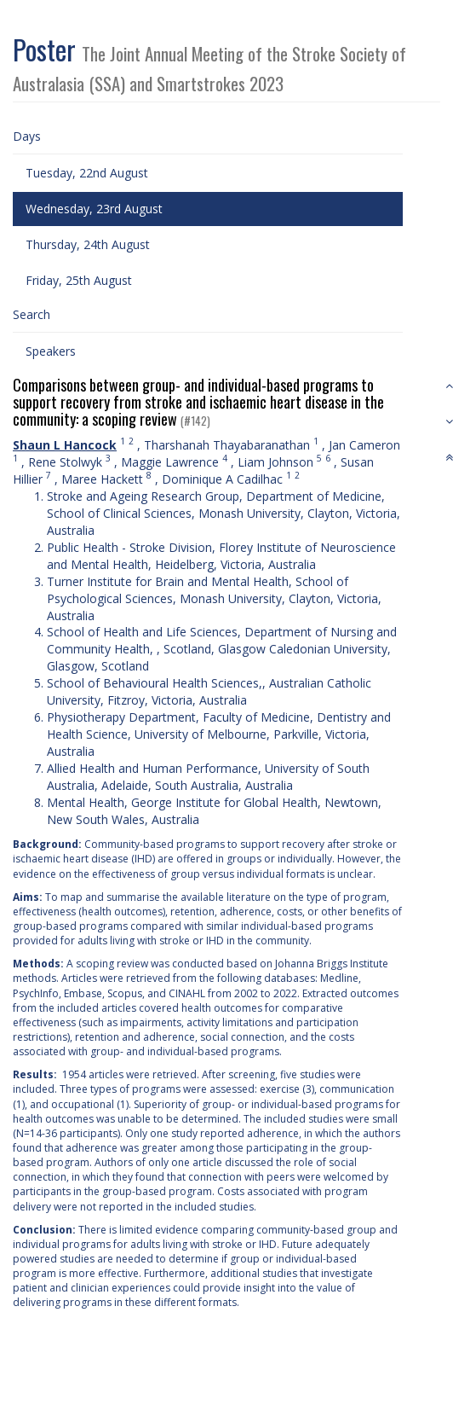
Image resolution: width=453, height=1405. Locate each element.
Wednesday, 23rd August (94, 208)
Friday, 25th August (79, 280)
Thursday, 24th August (88, 244)
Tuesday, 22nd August (87, 173)
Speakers (51, 351)
